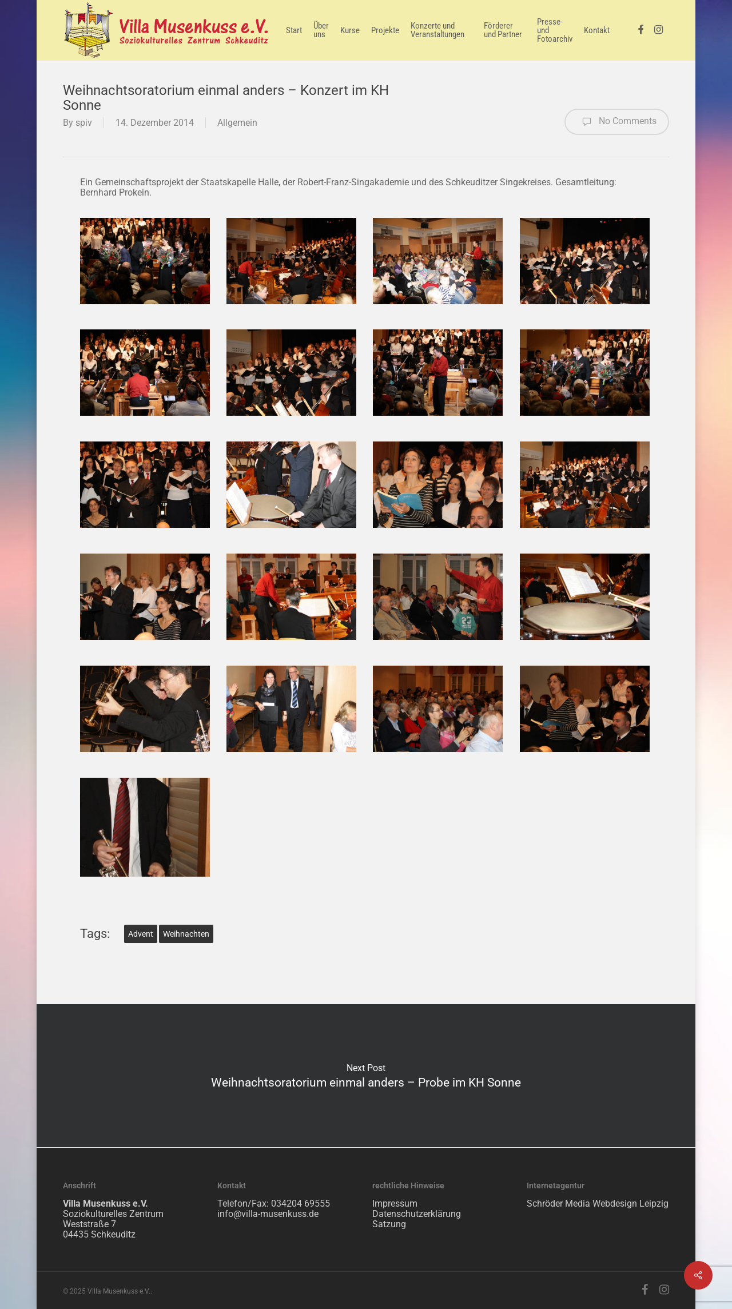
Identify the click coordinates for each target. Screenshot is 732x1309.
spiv (83, 122)
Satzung (389, 1224)
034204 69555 (300, 1203)
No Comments (617, 121)
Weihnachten (186, 933)
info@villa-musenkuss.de (268, 1213)
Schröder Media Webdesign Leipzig (598, 1203)
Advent (140, 933)
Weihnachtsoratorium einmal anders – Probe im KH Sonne (366, 1075)
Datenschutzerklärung (416, 1213)
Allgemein (237, 122)
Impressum (394, 1203)
